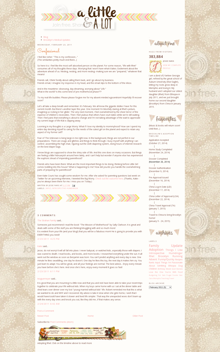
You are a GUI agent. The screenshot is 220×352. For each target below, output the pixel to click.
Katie (39, 246)
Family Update (166, 245)
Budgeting (153, 275)
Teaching (165, 278)
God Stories (177, 269)
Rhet (151, 256)
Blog (46, 37)
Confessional (48, 51)
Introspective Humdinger (65, 188)
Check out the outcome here (109, 178)
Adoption (156, 249)
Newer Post (43, 315)
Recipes (179, 259)
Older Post (138, 315)
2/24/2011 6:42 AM (48, 303)
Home (91, 315)
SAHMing (161, 265)
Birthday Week (164, 269)
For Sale (161, 275)
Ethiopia (172, 265)
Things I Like (174, 250)
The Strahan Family (46, 220)
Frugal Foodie (172, 275)
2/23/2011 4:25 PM (48, 238)
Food (180, 272)
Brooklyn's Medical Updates (57, 39)
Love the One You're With (162, 272)
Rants (151, 262)
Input (48, 188)
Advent (153, 259)
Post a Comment (45, 310)
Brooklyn (163, 256)
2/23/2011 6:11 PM (48, 271)
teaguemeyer (43, 278)
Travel (171, 278)
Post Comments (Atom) (61, 321)
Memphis (157, 278)
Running (177, 256)
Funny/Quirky (166, 259)
